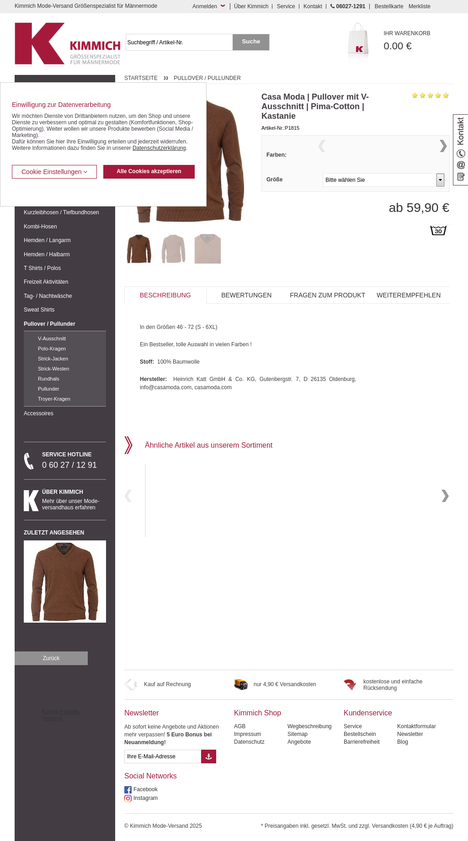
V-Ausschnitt (52, 338)
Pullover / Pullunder (49, 324)
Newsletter (141, 713)
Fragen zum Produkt (327, 295)
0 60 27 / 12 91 (74, 460)
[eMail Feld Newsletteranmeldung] (162, 756)
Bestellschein (360, 734)
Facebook (145, 789)
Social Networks (150, 776)
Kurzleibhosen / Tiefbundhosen (61, 212)
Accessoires (38, 413)
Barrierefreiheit (362, 742)
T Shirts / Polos (42, 268)
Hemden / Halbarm (47, 254)
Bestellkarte (389, 6)
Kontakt (312, 6)
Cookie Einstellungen (54, 171)
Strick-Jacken (53, 358)
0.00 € (419, 41)
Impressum (247, 734)
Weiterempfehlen (409, 295)
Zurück (51, 658)
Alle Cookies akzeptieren (149, 171)
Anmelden (204, 6)
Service (286, 6)
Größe (274, 197)
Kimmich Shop (257, 713)
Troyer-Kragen (54, 399)
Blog (402, 742)
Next (443, 157)
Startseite (141, 78)
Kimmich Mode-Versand (61, 715)
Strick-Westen (53, 368)
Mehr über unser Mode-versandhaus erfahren (74, 500)
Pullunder (48, 388)
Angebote (299, 742)
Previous (321, 157)
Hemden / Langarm (47, 240)
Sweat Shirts (39, 310)
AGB (239, 726)
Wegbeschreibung (309, 726)
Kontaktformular (416, 726)
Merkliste (420, 6)
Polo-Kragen (52, 348)
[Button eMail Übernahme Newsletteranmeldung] (208, 756)
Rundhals (48, 378)
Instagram (145, 798)
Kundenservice (368, 713)
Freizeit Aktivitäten (46, 282)
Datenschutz (249, 742)
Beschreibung (165, 295)
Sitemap (297, 734)
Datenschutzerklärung (159, 148)
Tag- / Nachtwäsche (48, 296)
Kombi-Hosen (40, 226)
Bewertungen (246, 295)
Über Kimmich (251, 6)
